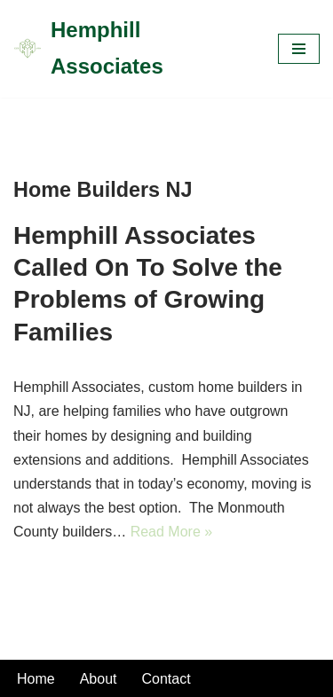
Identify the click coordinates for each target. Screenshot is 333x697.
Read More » (172, 531)
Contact (166, 678)
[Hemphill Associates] (132, 48)
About (98, 678)
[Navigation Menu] (299, 49)
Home (36, 678)
